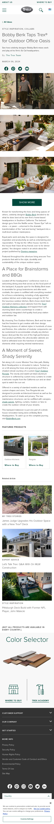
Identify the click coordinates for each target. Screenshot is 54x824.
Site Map (6, 773)
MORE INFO (7, 739)
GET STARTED (9, 730)
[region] (27, 811)
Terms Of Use (8, 768)
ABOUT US (7, 2)
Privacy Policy (8, 744)
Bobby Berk (31, 214)
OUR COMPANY (9, 722)
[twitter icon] (20, 69)
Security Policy (8, 749)
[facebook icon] (6, 69)
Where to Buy (12, 465)
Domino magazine (29, 251)
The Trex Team (13, 55)
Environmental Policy (11, 764)
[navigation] (27, 7)
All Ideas (8, 22)
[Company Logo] (27, 9)
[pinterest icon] (13, 69)
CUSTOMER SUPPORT (12, 713)
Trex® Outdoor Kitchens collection (24, 305)
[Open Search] (41, 10)
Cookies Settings (27, 819)
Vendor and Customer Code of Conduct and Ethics (24, 759)
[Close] (50, 803)
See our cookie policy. (42, 809)
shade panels (8, 401)
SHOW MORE (27, 202)
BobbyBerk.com (13, 418)
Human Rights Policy (11, 754)
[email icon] (27, 69)
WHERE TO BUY (44, 2)
